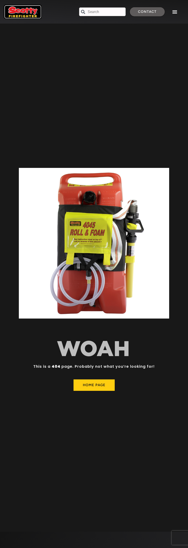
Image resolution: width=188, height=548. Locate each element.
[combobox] (102, 11)
